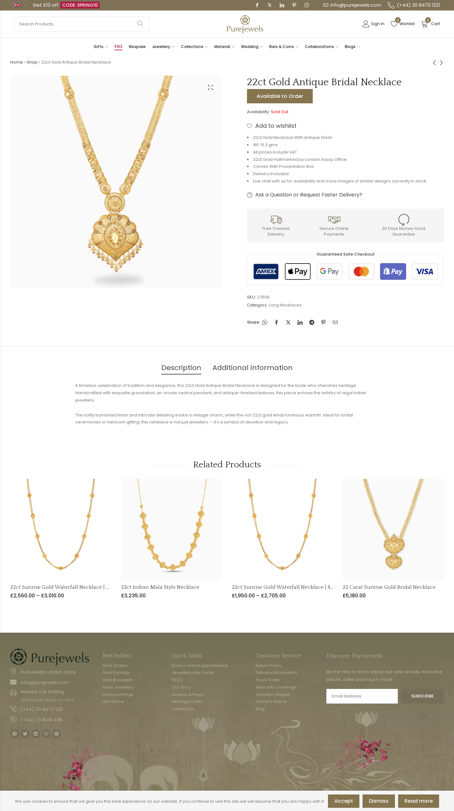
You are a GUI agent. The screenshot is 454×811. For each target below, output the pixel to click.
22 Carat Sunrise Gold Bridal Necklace (389, 587)
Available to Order (280, 96)
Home (16, 62)
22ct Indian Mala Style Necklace (160, 587)
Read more (418, 801)
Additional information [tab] (252, 368)
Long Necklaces (285, 305)
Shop (32, 62)
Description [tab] (181, 368)
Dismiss (379, 801)
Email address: (362, 696)
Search (140, 24)
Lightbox (210, 87)
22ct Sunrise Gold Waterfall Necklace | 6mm (65, 587)
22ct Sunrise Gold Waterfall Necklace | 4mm (286, 587)
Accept (343, 801)
